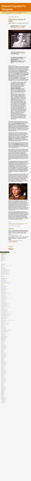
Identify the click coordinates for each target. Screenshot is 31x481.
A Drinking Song (3, 296)
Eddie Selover (3, 254)
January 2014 (3, 400)
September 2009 (3, 370)
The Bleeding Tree (4, 288)
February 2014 (3, 401)
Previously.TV (3, 326)
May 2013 (2, 395)
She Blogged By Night (4, 331)
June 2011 (2, 384)
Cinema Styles (3, 291)
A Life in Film (3, 312)
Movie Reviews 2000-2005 (5, 273)
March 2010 (3, 374)
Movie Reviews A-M (4, 268)
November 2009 (3, 371)
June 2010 (2, 376)
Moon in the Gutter (4, 318)
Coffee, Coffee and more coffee (5, 293)
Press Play (2, 325)
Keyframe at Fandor (4, 310)
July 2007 (2, 352)
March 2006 (3, 341)
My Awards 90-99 (3, 280)
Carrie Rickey (3, 290)
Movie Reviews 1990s (4, 272)
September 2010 (3, 378)
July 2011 (2, 385)
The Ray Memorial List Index (5, 283)
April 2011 (2, 383)
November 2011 (3, 388)
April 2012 (2, 391)
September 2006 (3, 345)
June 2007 (2, 351)
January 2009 (3, 364)
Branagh (20, 223)
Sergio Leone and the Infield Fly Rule (6, 330)
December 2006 (3, 347)
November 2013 (3, 399)
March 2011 (3, 382)
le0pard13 (2, 256)
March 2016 (3, 402)
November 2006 (3, 346)
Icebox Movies (3, 306)
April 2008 (2, 358)
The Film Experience (4, 300)
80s (11, 223)
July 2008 (2, 360)
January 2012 (3, 389)
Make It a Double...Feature (5, 315)
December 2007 (3, 355)
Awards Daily (3, 287)
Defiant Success (3, 295)
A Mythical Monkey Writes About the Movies (7, 320)
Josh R (2, 261)
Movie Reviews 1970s (4, 271)
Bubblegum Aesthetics (4, 289)
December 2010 (3, 380)
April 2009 (2, 366)
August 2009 (3, 369)
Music (2, 275)
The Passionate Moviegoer (5, 324)
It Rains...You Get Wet (4, 308)
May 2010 (2, 375)
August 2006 (3, 344)
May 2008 (2, 359)
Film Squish (3, 301)
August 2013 (3, 397)
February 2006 (3, 340)
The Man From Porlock (4, 316)
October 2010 (3, 379)
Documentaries (3, 266)
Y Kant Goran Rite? (4, 337)
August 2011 (3, 386)
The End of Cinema (4, 297)
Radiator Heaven (3, 327)
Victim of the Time (3, 336)
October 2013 (3, 398)
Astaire (13, 223)
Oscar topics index (4, 276)
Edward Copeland (3, 259)
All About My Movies (4, 285)
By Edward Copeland (12, 65)
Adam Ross (3, 258)
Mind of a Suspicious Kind (5, 317)
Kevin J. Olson (3, 260)
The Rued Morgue (3, 328)
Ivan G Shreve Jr (3, 257)
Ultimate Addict (3, 334)
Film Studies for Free (4, 302)
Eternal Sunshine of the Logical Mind (6, 298)
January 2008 (3, 356)
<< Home (10, 246)
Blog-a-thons (16, 223)
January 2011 (3, 381)
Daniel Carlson (3, 294)
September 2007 (3, 353)
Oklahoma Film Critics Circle (5, 322)
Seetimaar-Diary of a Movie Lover (6, 329)
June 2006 (2, 343)
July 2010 (2, 377)
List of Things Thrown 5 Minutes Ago (6, 314)
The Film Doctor (3, 299)
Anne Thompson (3, 286)
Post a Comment (13, 241)
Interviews (2, 267)
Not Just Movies (3, 321)
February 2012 (3, 390)
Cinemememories (3, 292)
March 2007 (3, 349)
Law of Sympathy (3, 311)
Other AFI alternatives (4, 282)
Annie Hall (12, 73)
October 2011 (3, 387)
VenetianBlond (3, 335)
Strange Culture (3, 332)
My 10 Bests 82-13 (4, 279)
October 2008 (3, 362)
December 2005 (3, 339)
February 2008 (3, 357)
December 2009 (3, 372)
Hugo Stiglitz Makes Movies (5, 305)
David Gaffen (3, 255)
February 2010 (3, 373)
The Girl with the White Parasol (5, 303)
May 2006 (2, 342)
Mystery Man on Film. (21, 27)
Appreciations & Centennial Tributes (6, 265)
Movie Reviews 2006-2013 (5, 274)
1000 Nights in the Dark (4, 323)
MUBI (2, 319)
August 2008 (3, 361)
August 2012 (3, 393)
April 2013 (2, 394)
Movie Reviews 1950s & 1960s (5, 270)
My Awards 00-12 (3, 281)
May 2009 (2, 367)
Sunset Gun (3, 333)
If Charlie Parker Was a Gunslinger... (6, 307)
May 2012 (2, 392)
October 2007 (3, 354)
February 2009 (3, 365)
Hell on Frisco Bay (3, 304)
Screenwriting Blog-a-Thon (17, 26)
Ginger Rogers (23, 223)
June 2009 (2, 368)
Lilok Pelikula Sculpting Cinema (5, 313)
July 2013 (2, 396)
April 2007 (2, 350)
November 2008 (3, 363)
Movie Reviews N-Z (4, 269)
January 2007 (3, 348)
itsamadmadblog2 (3, 309)
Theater (2, 277)
